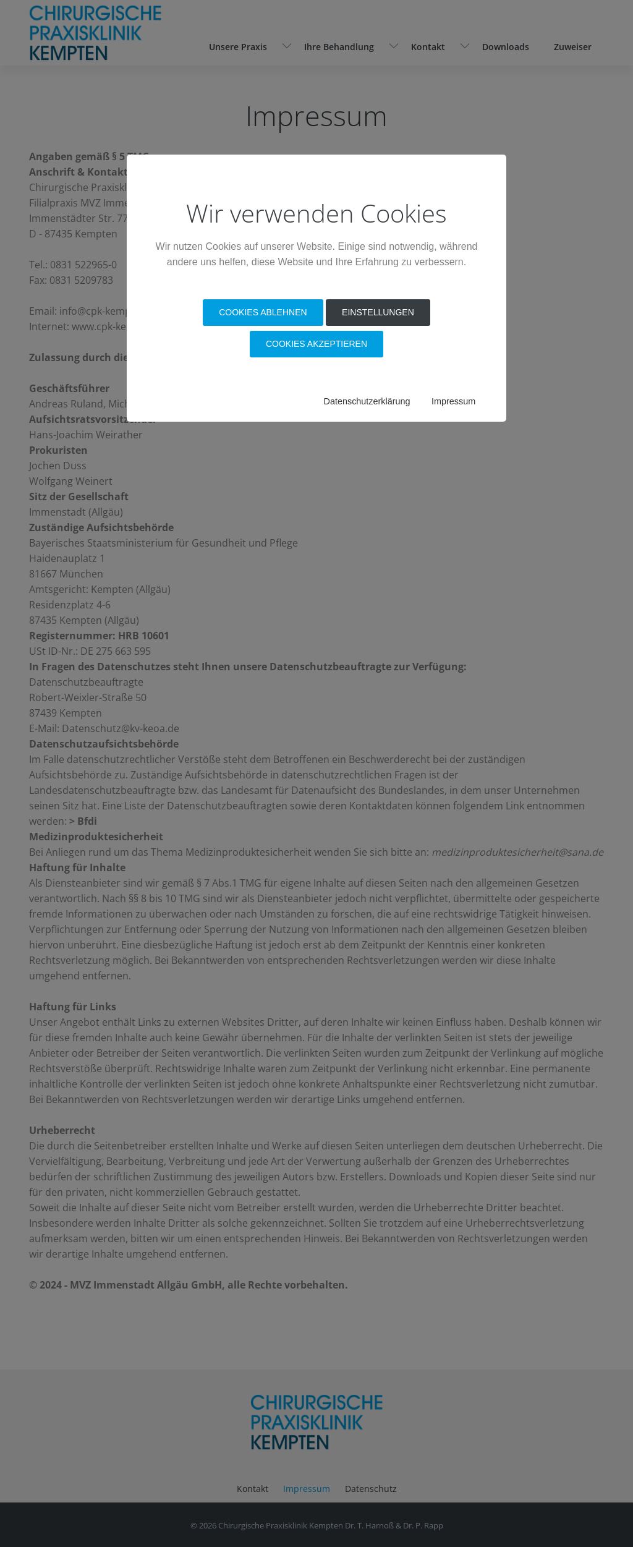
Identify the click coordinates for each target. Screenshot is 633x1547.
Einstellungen (378, 312)
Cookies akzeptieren (316, 344)
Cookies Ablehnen (263, 312)
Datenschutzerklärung (367, 401)
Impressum (453, 401)
